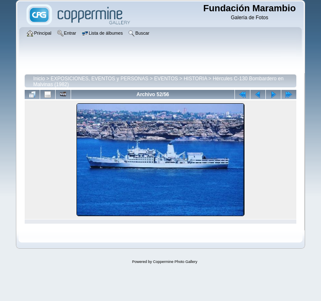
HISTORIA (195, 79)
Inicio (39, 79)
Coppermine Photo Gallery (175, 262)
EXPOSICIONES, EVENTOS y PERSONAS (99, 79)
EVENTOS (166, 79)
